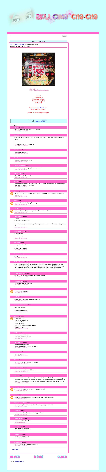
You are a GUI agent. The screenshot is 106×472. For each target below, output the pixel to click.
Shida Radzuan (18, 150)
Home (11, 44)
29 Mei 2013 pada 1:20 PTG (21, 292)
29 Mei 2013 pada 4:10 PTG (21, 312)
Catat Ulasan (15, 449)
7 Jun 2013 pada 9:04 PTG (20, 430)
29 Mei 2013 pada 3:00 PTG (21, 300)
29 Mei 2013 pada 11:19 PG (21, 269)
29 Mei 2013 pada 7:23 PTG (21, 328)
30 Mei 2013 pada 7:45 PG (20, 338)
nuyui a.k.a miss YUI (19, 231)
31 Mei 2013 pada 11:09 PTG (21, 382)
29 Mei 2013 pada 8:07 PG (20, 204)
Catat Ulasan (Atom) (19, 461)
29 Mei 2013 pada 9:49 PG (20, 257)
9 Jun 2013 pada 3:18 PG (20, 438)
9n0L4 (15, 360)
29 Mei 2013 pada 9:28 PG (20, 249)
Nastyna (16, 181)
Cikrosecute (17, 387)
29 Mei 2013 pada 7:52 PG (20, 196)
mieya (15, 200)
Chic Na (16, 375)
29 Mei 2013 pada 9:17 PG (20, 227)
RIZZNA (16, 332)
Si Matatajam (17, 434)
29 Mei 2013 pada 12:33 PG (21, 145)
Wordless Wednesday (19, 44)
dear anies (16, 254)
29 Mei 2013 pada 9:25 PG (20, 238)
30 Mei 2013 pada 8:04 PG (20, 347)
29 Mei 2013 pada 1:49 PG (20, 169)
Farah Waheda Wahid (20, 165)
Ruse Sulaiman (18, 157)
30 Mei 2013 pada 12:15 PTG (21, 363)
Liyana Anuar (17, 426)
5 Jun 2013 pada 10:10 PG (20, 414)
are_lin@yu (17, 297)
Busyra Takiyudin (18, 367)
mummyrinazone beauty (20, 304)
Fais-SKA (16, 127)
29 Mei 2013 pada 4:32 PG (20, 186)
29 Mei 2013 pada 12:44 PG (21, 153)
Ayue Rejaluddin (18, 418)
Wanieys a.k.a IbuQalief (20, 402)
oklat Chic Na (41, 107)
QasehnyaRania (18, 216)
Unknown (16, 191)
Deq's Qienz (17, 410)
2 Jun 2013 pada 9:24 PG (20, 398)
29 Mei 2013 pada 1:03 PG (20, 161)
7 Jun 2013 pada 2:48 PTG (20, 422)
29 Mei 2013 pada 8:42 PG (20, 212)
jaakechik (16, 135)
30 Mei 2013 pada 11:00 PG (21, 355)
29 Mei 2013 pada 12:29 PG (21, 130)
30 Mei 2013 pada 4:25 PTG (21, 371)
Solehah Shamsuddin (19, 262)
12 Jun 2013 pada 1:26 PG (20, 445)
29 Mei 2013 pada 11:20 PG (21, 277)
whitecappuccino (18, 281)
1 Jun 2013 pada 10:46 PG (20, 390)
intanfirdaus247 (18, 352)
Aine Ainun (17, 242)
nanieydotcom (17, 173)
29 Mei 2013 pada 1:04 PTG (21, 284)
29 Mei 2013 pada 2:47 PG (20, 177)
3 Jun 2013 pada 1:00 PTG (20, 406)
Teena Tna (17, 289)
